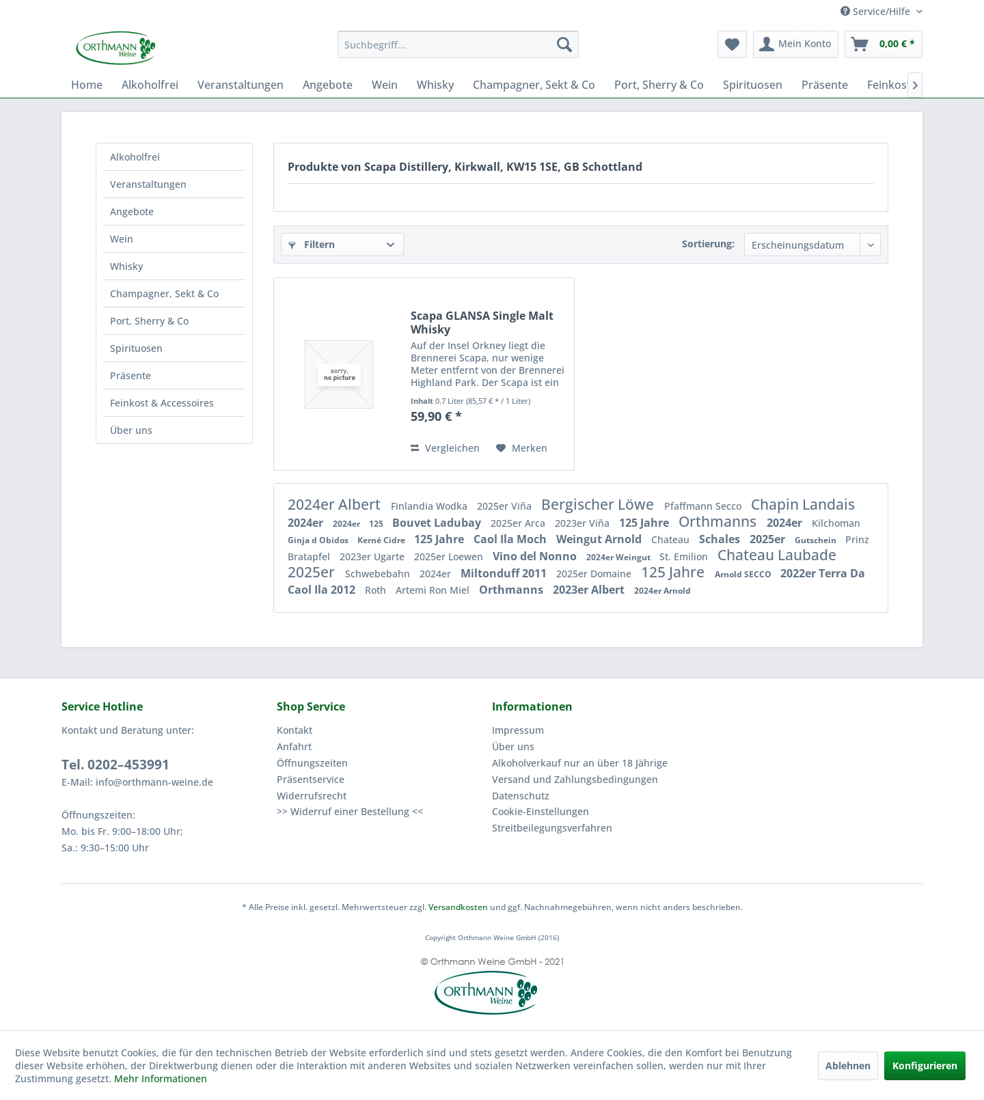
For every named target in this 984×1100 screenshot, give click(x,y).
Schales (721, 539)
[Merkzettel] (732, 44)
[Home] (87, 85)
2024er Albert (336, 504)
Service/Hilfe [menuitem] (876, 11)
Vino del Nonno (536, 556)
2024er (307, 522)
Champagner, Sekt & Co (164, 293)
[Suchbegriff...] (458, 44)
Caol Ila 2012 (323, 589)
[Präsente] (825, 85)
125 (377, 524)
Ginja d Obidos (319, 540)
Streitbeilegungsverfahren (552, 827)
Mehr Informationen (160, 1078)
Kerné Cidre (382, 540)
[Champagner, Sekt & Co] (534, 85)
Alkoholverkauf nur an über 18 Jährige (580, 762)
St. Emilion (685, 556)
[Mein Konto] (795, 44)
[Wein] (384, 85)
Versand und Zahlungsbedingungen (575, 779)
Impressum (518, 730)
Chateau (671, 539)
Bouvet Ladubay (438, 522)
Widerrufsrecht (311, 795)
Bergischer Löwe (599, 504)
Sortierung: (708, 243)
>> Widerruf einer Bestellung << (350, 811)
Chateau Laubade (777, 554)
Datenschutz (520, 795)
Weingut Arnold (600, 539)
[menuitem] (458, 44)
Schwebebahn (379, 573)
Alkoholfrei (135, 156)
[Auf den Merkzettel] (521, 448)
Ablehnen (848, 1065)
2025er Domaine (595, 573)
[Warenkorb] (883, 44)
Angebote (132, 211)
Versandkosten (458, 907)
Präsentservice (310, 779)
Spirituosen (136, 348)
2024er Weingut (619, 557)
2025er (769, 539)
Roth (377, 589)
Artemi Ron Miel (434, 589)
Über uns (131, 430)
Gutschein (816, 540)
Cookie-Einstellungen (540, 811)
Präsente (130, 375)
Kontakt (294, 730)
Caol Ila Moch (511, 539)
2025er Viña (505, 505)
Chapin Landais (803, 504)
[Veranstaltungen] (240, 85)
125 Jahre (645, 522)
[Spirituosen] (752, 85)
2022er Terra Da (822, 573)
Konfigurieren (924, 1065)
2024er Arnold (662, 590)
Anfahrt (294, 746)
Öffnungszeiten (312, 762)
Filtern (311, 244)
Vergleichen (445, 447)
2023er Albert (590, 589)
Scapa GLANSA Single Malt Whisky (482, 322)
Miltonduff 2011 (505, 573)
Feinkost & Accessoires (162, 402)
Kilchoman (836, 523)
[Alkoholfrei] (150, 85)
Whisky (126, 266)
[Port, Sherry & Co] (659, 85)
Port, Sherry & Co (149, 320)
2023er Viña (583, 523)
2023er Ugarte (373, 556)
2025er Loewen (450, 556)
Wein (121, 238)
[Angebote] (327, 85)
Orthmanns (719, 521)
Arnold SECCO (744, 574)
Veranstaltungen (148, 184)
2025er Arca (519, 523)
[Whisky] (435, 85)
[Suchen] (564, 44)
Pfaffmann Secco (704, 505)
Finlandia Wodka (430, 505)
